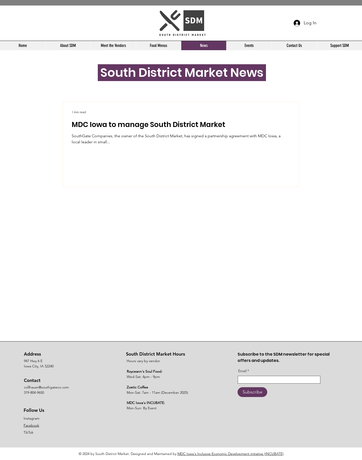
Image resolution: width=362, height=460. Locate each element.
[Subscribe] (252, 392)
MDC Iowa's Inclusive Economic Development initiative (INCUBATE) (230, 453)
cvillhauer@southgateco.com (46, 387)
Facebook (31, 425)
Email (242, 371)
